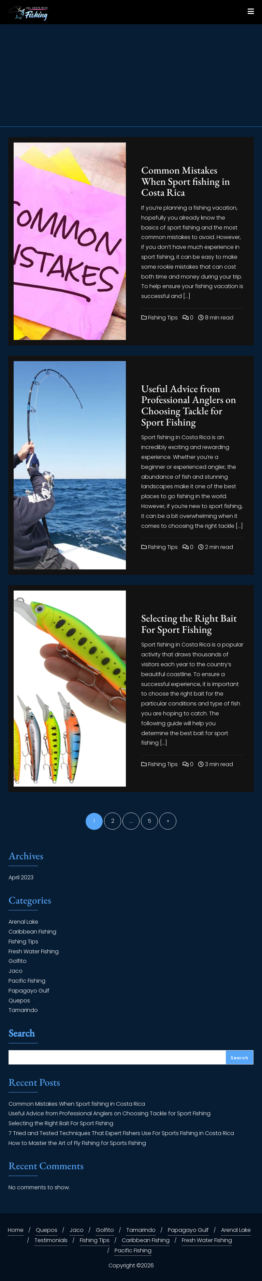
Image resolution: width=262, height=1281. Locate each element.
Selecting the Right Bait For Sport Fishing (189, 623)
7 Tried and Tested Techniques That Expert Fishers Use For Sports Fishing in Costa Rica (121, 1133)
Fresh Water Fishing (34, 951)
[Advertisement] (131, 75)
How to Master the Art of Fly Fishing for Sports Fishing (77, 1143)
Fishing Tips (159, 318)
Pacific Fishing (27, 981)
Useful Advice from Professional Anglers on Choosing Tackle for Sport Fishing (188, 405)
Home (16, 1230)
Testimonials (51, 1240)
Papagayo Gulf (29, 991)
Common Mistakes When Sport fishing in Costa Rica (185, 181)
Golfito (18, 961)
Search (22, 1034)
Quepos (19, 1000)
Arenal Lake (23, 922)
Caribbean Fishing (32, 932)
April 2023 (21, 877)
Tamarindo (23, 1010)
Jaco (16, 971)
